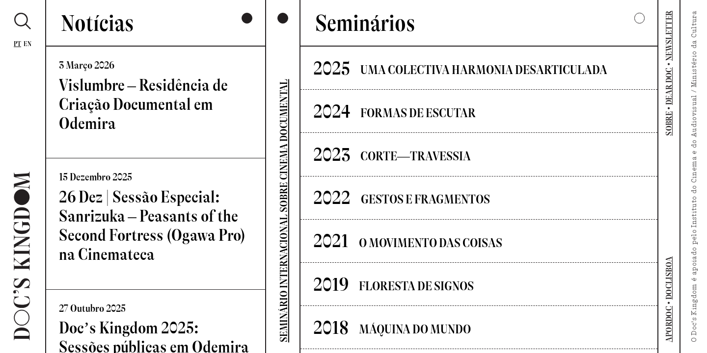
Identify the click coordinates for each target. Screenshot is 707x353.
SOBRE (669, 123)
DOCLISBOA (669, 278)
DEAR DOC (669, 86)
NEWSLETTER (669, 36)
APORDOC (669, 324)
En (27, 44)
